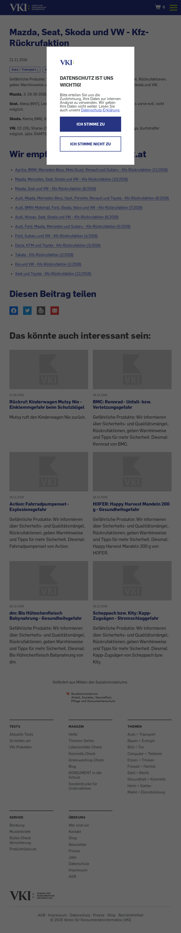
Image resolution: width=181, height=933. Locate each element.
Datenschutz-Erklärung (100, 110)
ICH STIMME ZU (91, 124)
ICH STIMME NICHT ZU (90, 144)
